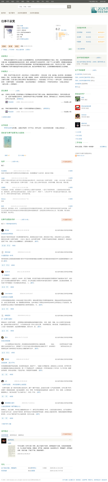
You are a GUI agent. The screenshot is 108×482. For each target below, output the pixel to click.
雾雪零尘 (33, 468)
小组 (33, 1)
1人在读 (78, 132)
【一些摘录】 (5, 275)
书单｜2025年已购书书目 (82, 77)
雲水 (6, 337)
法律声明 (84, 480)
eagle (3, 178)
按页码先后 (13, 435)
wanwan (83, 115)
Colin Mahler (9, 293)
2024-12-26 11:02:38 (18, 187)
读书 (7, 1)
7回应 (14, 245)
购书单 (3, 13)
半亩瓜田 (11, 102)
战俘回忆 (11, 440)
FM (43, 1)
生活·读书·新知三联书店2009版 (63, 230)
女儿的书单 (78, 74)
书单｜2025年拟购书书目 (82, 80)
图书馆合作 (97, 480)
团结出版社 (25, 28)
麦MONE (84, 123)
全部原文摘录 (6, 117)
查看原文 (20, 99)
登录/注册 (102, 1)
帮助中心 (90, 480)
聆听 (6, 155)
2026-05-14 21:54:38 (17, 206)
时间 (47, 1)
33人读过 (79, 135)
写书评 (12, 49)
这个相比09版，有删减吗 (8, 468)
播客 (23, 1)
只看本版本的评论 (11, 224)
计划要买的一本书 (7, 255)
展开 (36, 241)
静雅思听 (7, 315)
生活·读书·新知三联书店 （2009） (87, 62)
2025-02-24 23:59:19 (19, 199)
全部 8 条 (15, 161)
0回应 (12, 287)
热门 (2, 165)
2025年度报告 (34, 13)
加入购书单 (20, 49)
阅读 (38, 1)
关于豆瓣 (65, 480)
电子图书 (12, 13)
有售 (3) (101, 62)
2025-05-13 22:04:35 (17, 178)
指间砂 (7, 359)
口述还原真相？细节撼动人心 (10, 406)
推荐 (70, 49)
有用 (71, 171)
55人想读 (79, 139)
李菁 (21, 26)
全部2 (98, 57)
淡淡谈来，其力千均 (8, 362)
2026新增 (78, 83)
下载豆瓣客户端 (93, 1)
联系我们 (78, 480)
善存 (2, 206)
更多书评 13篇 (6, 424)
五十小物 (21, 155)
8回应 (13, 265)
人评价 (63, 30)
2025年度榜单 (22, 13)
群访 (76, 87)
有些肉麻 (4, 470)
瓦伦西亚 (4, 171)
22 (4, 245)
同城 (28, 1)
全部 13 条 (25, 219)
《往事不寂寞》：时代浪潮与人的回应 (13, 384)
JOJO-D (7, 272)
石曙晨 (3, 187)
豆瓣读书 (9, 7)
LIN (6, 381)
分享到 (28, 49)
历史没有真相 (5, 341)
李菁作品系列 (24, 39)
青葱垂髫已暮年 (9, 403)
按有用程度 (4, 435)
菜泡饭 (7, 230)
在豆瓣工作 (72, 480)
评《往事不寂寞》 (7, 319)
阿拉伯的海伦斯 (86, 106)
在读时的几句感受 (7, 297)
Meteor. (3, 199)
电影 (12, 1)
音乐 (17, 1)
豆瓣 (2, 1)
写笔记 (5, 49)
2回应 (13, 352)
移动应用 (104, 480)
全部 (17, 91)
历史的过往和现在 (7, 233)
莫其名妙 (7, 252)
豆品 (52, 1)
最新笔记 (21, 435)
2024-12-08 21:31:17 (20, 171)
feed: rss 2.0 (80, 155)
